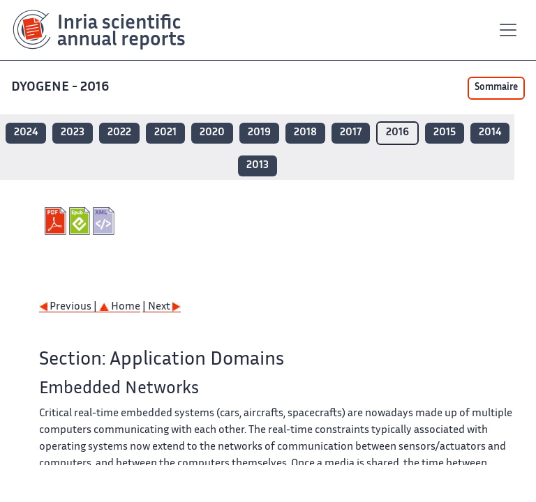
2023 (72, 132)
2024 (26, 132)
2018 (305, 132)
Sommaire (496, 88)
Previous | (69, 307)
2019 (259, 132)
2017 (351, 132)
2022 (119, 132)
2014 (490, 132)
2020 (212, 132)
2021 (165, 132)
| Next (161, 307)
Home (119, 307)
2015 (444, 132)
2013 (257, 165)
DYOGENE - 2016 (61, 87)
